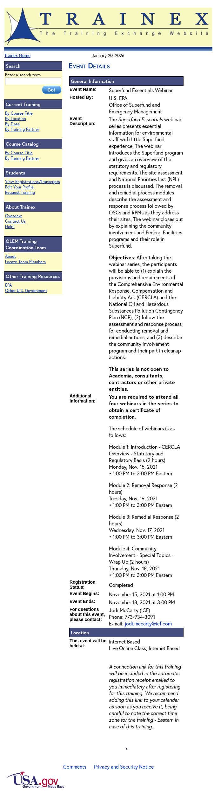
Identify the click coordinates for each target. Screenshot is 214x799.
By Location (15, 118)
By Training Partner (22, 129)
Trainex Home (17, 55)
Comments (74, 766)
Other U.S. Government (26, 290)
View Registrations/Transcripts (32, 181)
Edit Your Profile (19, 187)
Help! (10, 226)
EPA (8, 285)
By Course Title (19, 113)
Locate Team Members (25, 261)
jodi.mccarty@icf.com (148, 623)
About (10, 256)
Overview (13, 216)
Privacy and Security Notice (124, 766)
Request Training (20, 192)
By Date (12, 124)
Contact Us (15, 221)
